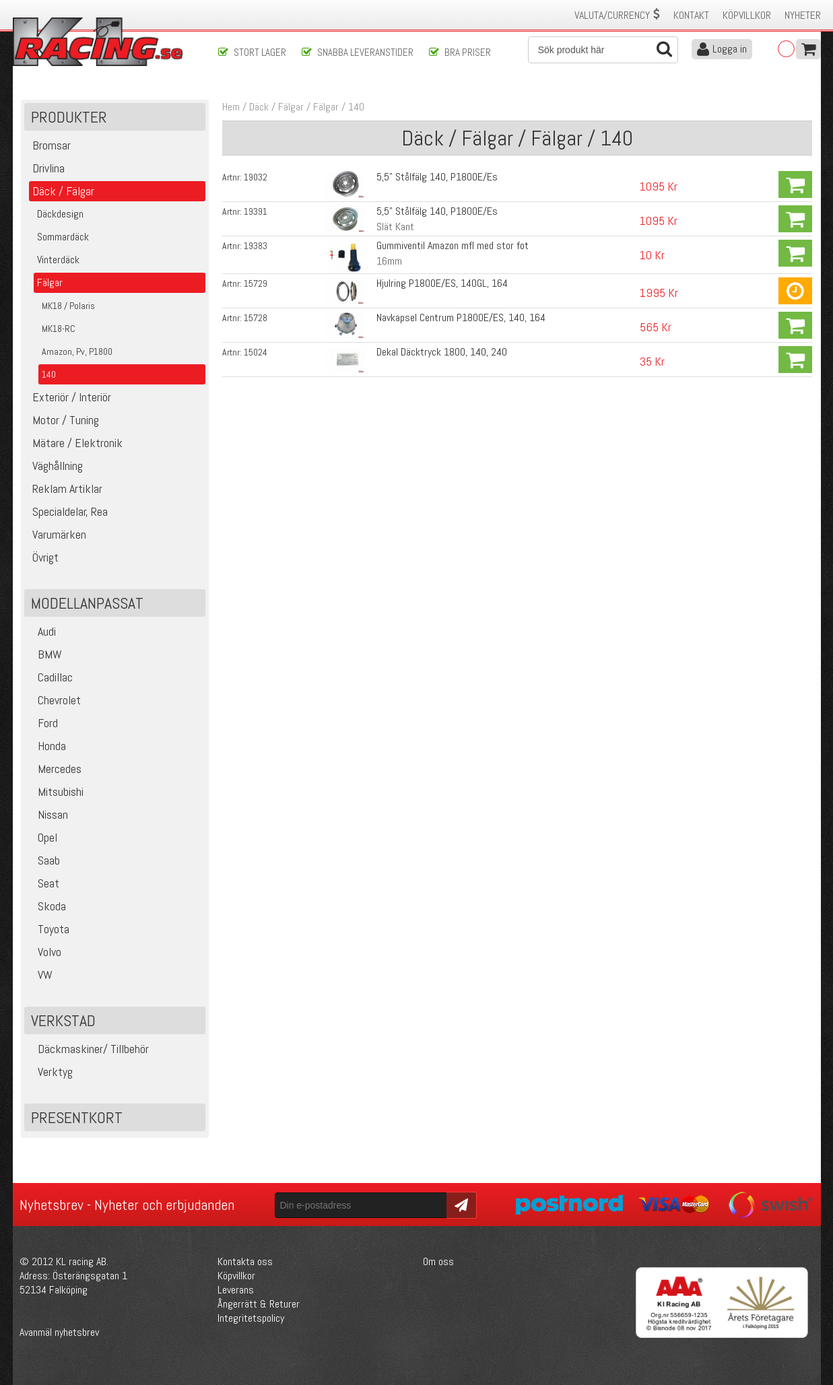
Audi (42, 631)
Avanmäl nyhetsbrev (59, 1332)
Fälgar (326, 107)
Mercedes (54, 768)
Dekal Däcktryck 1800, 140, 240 (441, 352)
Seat (43, 883)
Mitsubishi (56, 791)
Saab (44, 860)
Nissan (48, 814)
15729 (255, 283)
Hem (231, 107)
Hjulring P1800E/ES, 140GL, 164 (442, 283)
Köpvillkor (747, 15)
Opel (42, 837)
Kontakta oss (245, 1261)
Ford (43, 723)
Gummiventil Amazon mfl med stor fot (452, 245)
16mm (389, 261)
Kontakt (691, 15)
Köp (795, 184)
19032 (255, 177)
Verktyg (50, 1071)
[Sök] (603, 49)
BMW (45, 654)
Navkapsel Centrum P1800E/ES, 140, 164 (460, 317)
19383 (255, 246)
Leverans (236, 1290)
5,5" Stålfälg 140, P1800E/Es (437, 177)
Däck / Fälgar (276, 107)
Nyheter (803, 15)
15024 (255, 352)
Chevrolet (54, 700)
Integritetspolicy (251, 1318)
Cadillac (50, 677)
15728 (255, 318)
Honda (47, 745)
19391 (255, 211)
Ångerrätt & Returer (259, 1304)
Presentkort (77, 1117)
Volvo (44, 951)
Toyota (48, 929)
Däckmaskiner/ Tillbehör (88, 1048)
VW (40, 974)
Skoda (47, 906)
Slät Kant (395, 226)
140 (356, 107)
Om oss (438, 1261)
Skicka (459, 1204)
